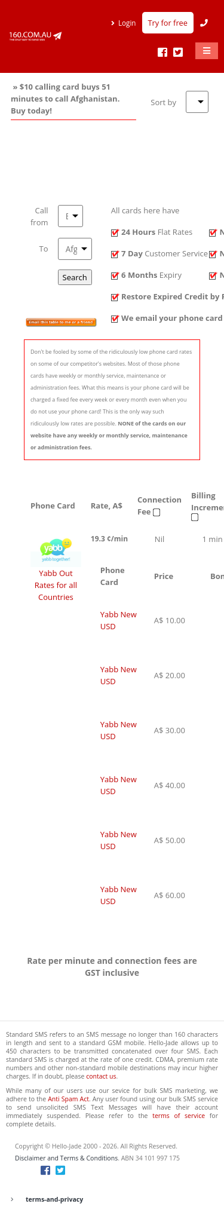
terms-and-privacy (54, 1199)
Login (127, 22)
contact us (101, 1076)
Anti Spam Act (68, 1099)
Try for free (168, 22)
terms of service (178, 1115)
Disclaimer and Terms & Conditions (66, 1158)
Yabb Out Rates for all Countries (56, 585)
